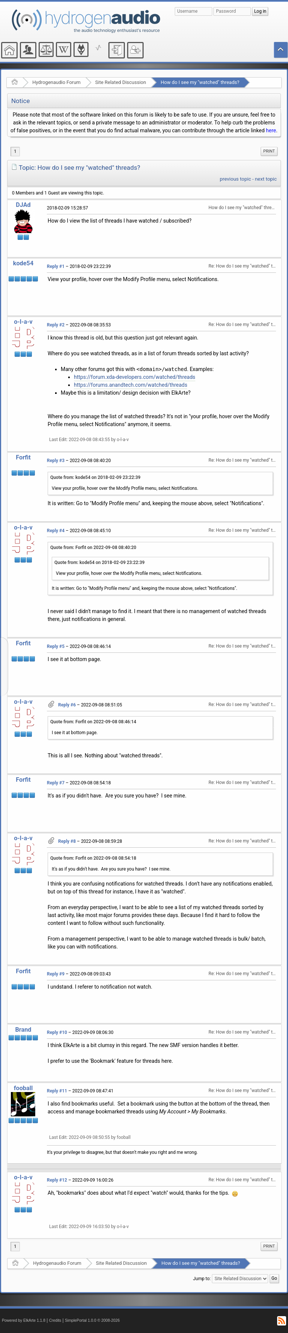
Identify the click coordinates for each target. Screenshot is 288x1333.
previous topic (235, 179)
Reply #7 (55, 782)
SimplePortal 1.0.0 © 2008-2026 (92, 1320)
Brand (23, 1029)
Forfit (23, 457)
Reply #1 (55, 266)
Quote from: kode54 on (95, 477)
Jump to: (202, 1278)
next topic (266, 179)
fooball (23, 1088)
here (271, 130)
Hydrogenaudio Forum (56, 82)
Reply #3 (55, 460)
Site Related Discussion (120, 82)
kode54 (23, 263)
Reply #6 (67, 705)
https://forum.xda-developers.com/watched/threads (134, 377)
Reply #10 (57, 1032)
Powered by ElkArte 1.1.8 (23, 1320)
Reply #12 (57, 1180)
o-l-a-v (23, 321)
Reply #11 (57, 1091)
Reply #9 (55, 974)
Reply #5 (55, 646)
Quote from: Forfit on (93, 547)
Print (269, 151)
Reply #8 (67, 841)
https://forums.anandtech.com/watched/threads (130, 385)
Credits (55, 1320)
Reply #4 (55, 530)
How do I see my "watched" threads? (199, 82)
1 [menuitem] (15, 151)
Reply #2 (55, 325)
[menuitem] (269, 151)
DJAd (23, 204)
